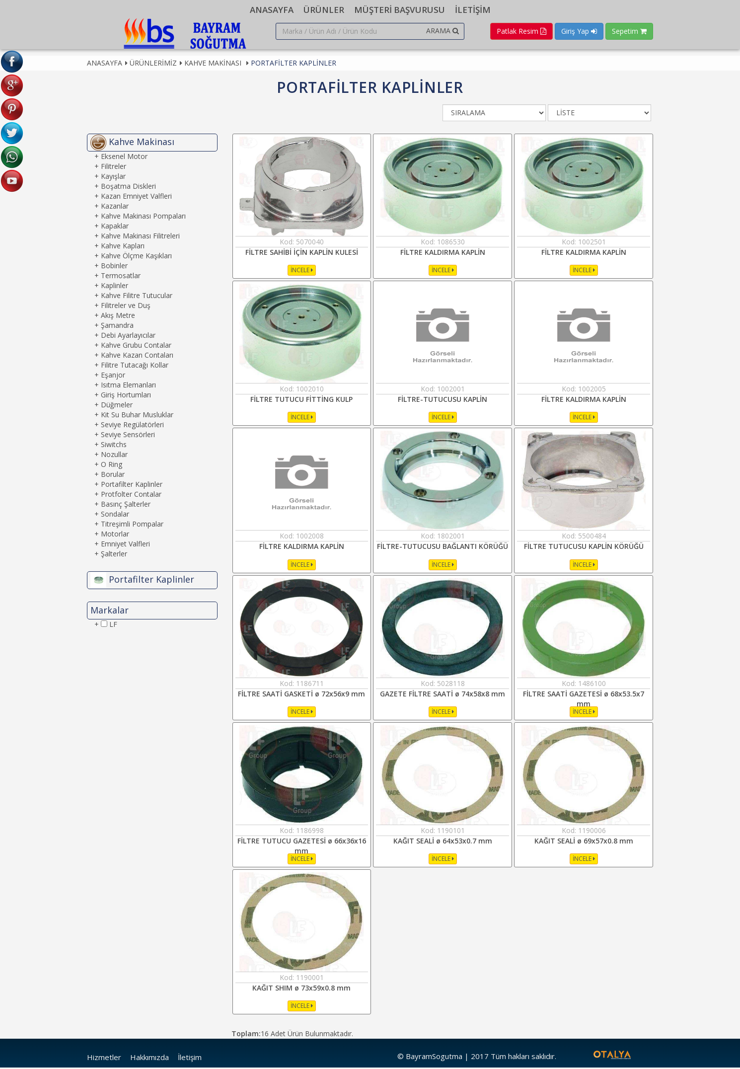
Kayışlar (113, 177)
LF (109, 625)
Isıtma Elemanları (128, 386)
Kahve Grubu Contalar (136, 346)
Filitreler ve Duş (125, 306)
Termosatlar (121, 277)
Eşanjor (113, 376)
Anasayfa (104, 64)
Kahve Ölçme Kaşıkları (136, 257)
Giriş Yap (579, 31)
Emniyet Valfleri (125, 545)
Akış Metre (118, 316)
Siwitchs (114, 446)
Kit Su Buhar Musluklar (137, 416)
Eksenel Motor (124, 157)
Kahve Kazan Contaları (137, 356)
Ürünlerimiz (153, 64)
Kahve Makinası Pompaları (143, 217)
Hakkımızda (149, 1059)
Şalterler (114, 555)
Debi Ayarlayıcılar (128, 336)
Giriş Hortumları (126, 396)
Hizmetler (104, 1059)
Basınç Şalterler (125, 505)
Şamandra (117, 326)
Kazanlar (115, 207)
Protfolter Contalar (131, 495)
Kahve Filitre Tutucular (136, 297)
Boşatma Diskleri (128, 187)
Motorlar (115, 535)
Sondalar (115, 515)
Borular (113, 475)
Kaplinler (114, 287)
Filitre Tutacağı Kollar (134, 366)
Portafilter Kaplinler (293, 64)
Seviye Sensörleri (128, 436)
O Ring (111, 465)
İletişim (190, 1059)
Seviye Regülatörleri (132, 426)
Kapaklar (115, 227)
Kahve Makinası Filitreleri (140, 237)
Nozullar (114, 455)
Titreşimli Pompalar (132, 525)
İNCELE (302, 271)
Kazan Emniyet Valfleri (136, 197)
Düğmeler (117, 406)
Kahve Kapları (123, 247)
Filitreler (113, 167)
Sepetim (629, 31)
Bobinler (114, 267)
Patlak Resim (521, 31)
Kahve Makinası (213, 64)
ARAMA (442, 30)
